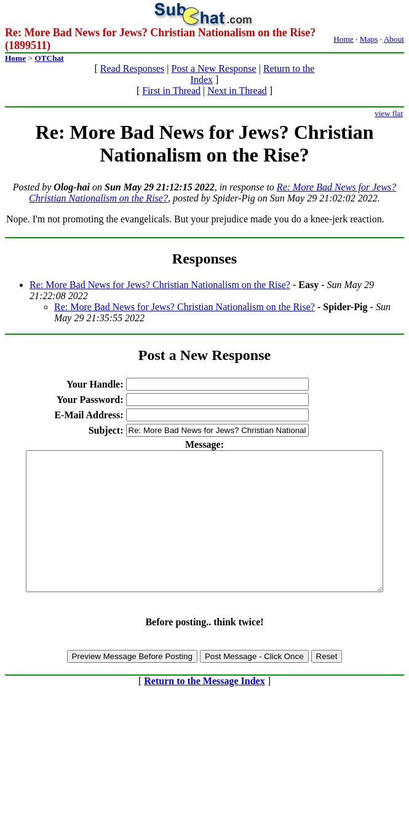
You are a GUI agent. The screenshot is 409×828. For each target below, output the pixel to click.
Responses (204, 259)
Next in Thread (237, 90)
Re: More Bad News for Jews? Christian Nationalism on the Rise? (160, 284)
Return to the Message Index (204, 708)
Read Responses (132, 68)
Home (343, 39)
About (394, 39)
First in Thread (171, 90)
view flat (389, 113)
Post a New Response (213, 68)
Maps (369, 39)
